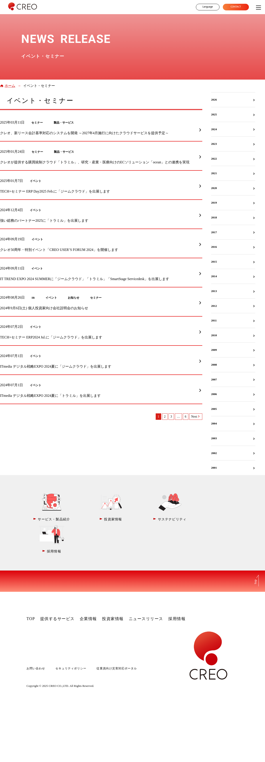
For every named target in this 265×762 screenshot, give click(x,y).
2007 (214, 379)
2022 (214, 158)
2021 (214, 173)
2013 (214, 291)
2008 (214, 364)
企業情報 (88, 586)
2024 (214, 129)
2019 (214, 202)
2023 (214, 143)
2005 (214, 409)
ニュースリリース (146, 586)
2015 (214, 261)
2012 (214, 305)
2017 (214, 232)
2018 (214, 217)
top (255, 549)
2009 (214, 349)
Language (207, 7)
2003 (214, 438)
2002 (214, 453)
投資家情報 (112, 586)
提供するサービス (57, 586)
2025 (214, 114)
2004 (214, 423)
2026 (214, 99)
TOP (30, 586)
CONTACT (236, 7)
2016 (214, 246)
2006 (214, 394)
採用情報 (177, 586)
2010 (214, 335)
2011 (214, 320)
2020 (214, 188)
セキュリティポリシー (70, 636)
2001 (214, 467)
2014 (214, 276)
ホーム (10, 86)
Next (194, 416)
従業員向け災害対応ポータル (117, 636)
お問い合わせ (35, 636)
